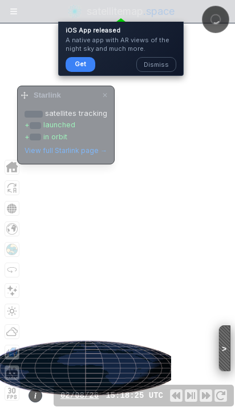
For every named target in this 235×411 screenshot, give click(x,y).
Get (80, 64)
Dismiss (156, 64)
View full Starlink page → (66, 150)
